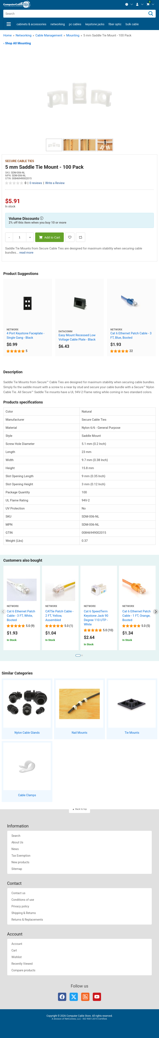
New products (20, 862)
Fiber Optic (114, 24)
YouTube (96, 996)
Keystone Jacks (94, 24)
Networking (58, 24)
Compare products (23, 970)
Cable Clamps (27, 795)
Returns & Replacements (27, 919)
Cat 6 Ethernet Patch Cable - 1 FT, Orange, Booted (136, 615)
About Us (17, 842)
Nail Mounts (79, 732)
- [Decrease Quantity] (9, 237)
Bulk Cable (132, 24)
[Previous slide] (3, 611)
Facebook (62, 996)
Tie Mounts (132, 732)
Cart (14, 950)
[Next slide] (156, 611)
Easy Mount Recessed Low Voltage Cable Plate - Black (77, 337)
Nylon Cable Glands (27, 732)
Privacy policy (20, 906)
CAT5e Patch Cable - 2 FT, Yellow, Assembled (59, 615)
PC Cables (75, 24)
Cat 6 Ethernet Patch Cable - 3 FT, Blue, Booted (131, 335)
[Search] (150, 13)
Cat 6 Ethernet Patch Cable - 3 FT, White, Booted (21, 615)
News (15, 849)
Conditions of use (22, 899)
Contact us (18, 893)
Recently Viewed (22, 963)
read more (26, 252)
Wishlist (16, 957)
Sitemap (16, 869)
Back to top (81, 809)
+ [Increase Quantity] (30, 237)
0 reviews (36, 183)
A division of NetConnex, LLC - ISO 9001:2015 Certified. (79, 1019)
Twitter (73, 996)
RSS (85, 996)
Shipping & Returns (23, 913)
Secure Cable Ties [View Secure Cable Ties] (19, 161)
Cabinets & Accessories (31, 24)
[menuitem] (129, 4)
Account (16, 943)
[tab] (78, 655)
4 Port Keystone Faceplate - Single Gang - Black (25, 335)
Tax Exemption (20, 855)
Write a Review (55, 183)
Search (15, 835)
